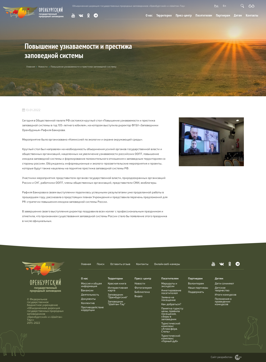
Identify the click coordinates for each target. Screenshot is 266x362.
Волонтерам (196, 283)
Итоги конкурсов (225, 294)
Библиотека (142, 291)
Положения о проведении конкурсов (223, 301)
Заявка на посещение (168, 298)
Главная (86, 264)
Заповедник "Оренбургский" (118, 296)
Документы (88, 298)
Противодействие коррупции (92, 308)
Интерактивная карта (118, 289)
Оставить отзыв (120, 264)
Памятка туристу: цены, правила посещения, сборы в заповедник (172, 314)
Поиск (101, 264)
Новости (43, 66)
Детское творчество (222, 289)
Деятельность (90, 294)
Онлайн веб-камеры (167, 264)
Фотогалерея (143, 287)
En (224, 5)
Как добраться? (171, 304)
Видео (138, 296)
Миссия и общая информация (91, 285)
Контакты (252, 15)
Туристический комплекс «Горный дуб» (170, 338)
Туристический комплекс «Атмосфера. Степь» (170, 327)
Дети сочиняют (224, 283)
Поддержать (196, 291)
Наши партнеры (198, 287)
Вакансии (87, 290)
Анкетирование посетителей (171, 292)
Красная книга (117, 283)
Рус (216, 5)
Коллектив (88, 303)
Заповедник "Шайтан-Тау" (116, 303)
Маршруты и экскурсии (169, 285)
